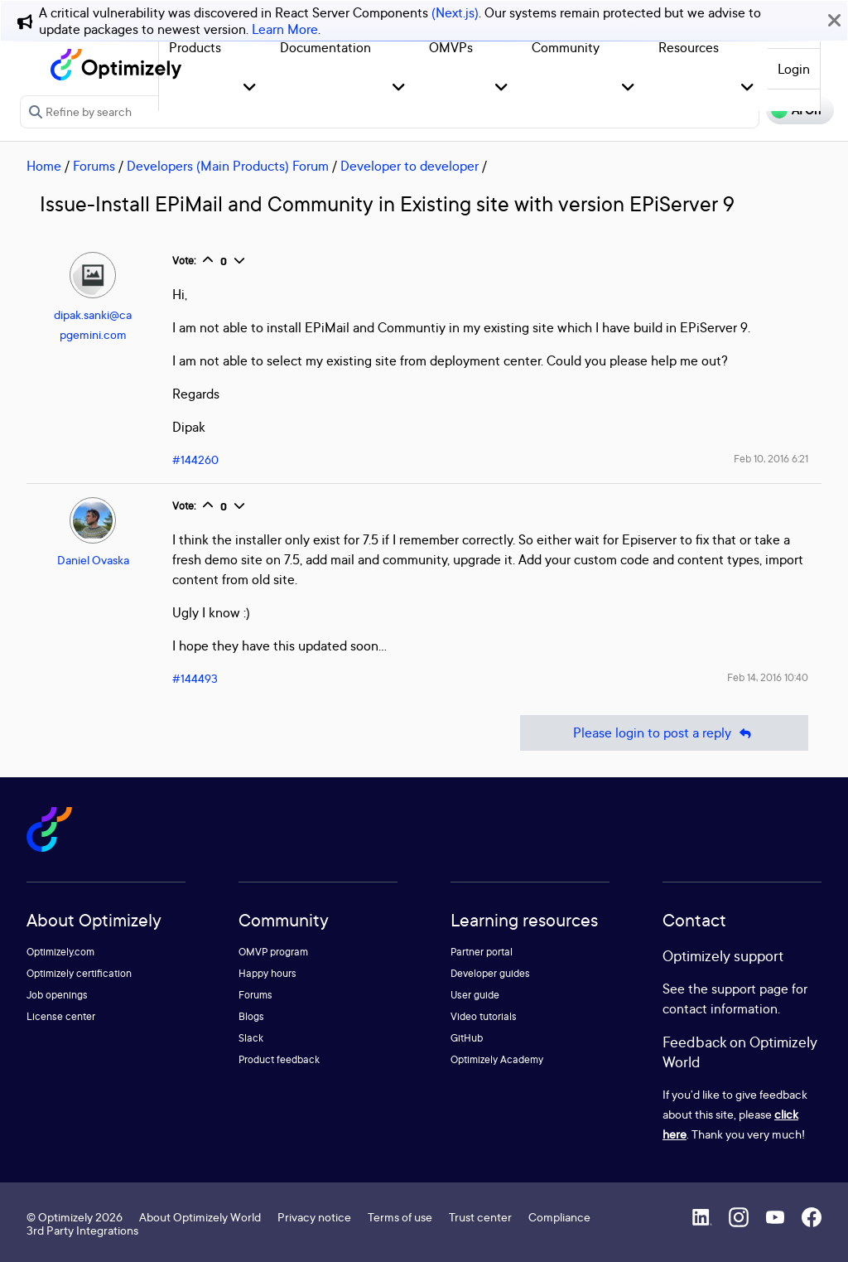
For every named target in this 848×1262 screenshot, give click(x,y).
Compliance (559, 1217)
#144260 (195, 459)
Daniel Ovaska (93, 560)
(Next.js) (455, 12)
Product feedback (279, 1059)
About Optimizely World (200, 1217)
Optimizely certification (79, 973)
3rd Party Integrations (82, 1230)
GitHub (466, 1038)
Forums (94, 166)
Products (195, 47)
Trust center (480, 1217)
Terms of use (400, 1217)
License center (60, 1016)
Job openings (57, 995)
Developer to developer (409, 166)
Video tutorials (483, 1016)
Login (794, 69)
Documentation (325, 47)
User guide (474, 995)
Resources (688, 47)
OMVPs (451, 47)
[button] (249, 88)
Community (566, 47)
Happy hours (267, 973)
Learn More (285, 29)
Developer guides (490, 973)
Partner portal (481, 952)
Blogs (251, 1016)
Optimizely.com (60, 952)
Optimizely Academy (496, 1059)
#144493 (195, 678)
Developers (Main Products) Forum (228, 166)
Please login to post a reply (664, 732)
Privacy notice (314, 1217)
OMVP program (273, 952)
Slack (250, 1038)
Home (43, 166)
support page (749, 988)
